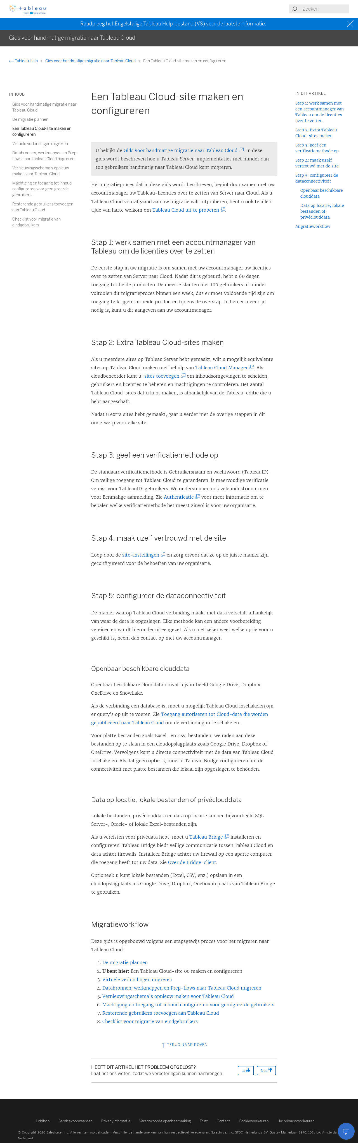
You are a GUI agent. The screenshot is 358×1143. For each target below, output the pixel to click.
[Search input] (325, 9)
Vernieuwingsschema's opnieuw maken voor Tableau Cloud (168, 996)
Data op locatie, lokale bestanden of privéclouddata (322, 211)
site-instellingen (142, 555)
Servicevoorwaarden (75, 1121)
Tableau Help (24, 61)
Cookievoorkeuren (253, 1121)
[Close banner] (351, 23)
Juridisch (42, 1121)
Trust (204, 1121)
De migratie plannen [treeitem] (30, 119)
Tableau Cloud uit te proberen (187, 210)
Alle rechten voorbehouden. (90, 1132)
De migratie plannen (125, 962)
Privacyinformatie (115, 1121)
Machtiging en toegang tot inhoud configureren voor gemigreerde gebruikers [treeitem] (42, 189)
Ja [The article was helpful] (246, 1070)
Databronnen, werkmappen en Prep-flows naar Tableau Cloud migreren (181, 988)
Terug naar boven (184, 1045)
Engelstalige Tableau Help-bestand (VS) (160, 24)
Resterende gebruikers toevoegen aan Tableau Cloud (160, 1013)
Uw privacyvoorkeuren (295, 1121)
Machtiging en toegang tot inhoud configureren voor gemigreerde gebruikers (188, 1004)
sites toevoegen (163, 376)
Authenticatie (180, 497)
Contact (223, 1121)
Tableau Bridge (207, 837)
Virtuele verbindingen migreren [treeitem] (40, 143)
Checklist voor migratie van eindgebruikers (150, 1021)
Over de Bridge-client (192, 862)
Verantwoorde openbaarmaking (165, 1121)
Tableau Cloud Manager (223, 367)
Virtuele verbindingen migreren (137, 979)
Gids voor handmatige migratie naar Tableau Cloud (90, 61)
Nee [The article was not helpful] (266, 1070)
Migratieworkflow (312, 226)
